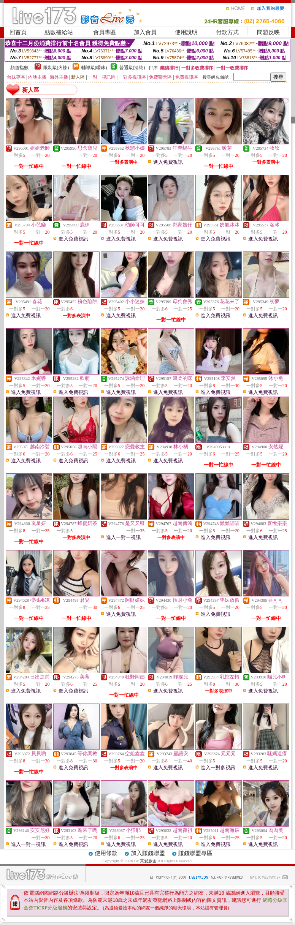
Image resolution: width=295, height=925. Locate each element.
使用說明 (186, 32)
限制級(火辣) (56, 67)
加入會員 (145, 32)
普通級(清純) (132, 67)
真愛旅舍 (148, 861)
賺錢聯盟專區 (195, 853)
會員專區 (104, 32)
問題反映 (268, 32)
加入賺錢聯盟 (148, 853)
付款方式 (227, 32)
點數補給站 (58, 32)
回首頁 (18, 32)
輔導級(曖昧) (94, 67)
